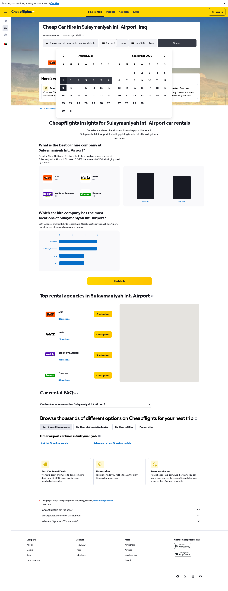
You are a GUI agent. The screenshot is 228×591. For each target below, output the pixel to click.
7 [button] (101, 80)
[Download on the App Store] (182, 553)
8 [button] (109, 80)
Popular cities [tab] (146, 427)
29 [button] (108, 103)
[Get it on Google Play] (182, 546)
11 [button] (78, 87)
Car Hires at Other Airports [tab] (56, 427)
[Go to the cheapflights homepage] (23, 11)
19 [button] (86, 95)
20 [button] (93, 95)
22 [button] (108, 95)
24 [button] (70, 103)
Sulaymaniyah (51, 109)
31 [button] (71, 110)
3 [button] (71, 80)
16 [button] (63, 95)
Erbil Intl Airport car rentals (54, 443)
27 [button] (93, 103)
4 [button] (78, 80)
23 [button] (63, 103)
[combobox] (51, 35)
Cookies (54, 3)
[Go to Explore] (5, 35)
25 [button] (78, 103)
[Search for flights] (5, 21)
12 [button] (86, 87)
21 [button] (101, 95)
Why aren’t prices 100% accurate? (121, 521)
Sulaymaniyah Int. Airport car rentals (112, 443)
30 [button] (63, 110)
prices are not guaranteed (103, 500)
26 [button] (86, 103)
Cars (40, 109)
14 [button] (101, 87)
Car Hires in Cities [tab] (124, 427)
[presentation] (152, 295)
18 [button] (78, 95)
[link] (119, 281)
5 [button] (86, 80)
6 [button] (93, 80)
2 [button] (63, 80)
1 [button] (108, 72)
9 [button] (63, 87)
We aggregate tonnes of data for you (121, 515)
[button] (224, 3)
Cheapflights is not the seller (121, 510)
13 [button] (93, 87)
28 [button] (101, 103)
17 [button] (71, 95)
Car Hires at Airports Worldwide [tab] (92, 427)
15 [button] (109, 87)
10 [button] (71, 87)
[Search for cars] (5, 28)
